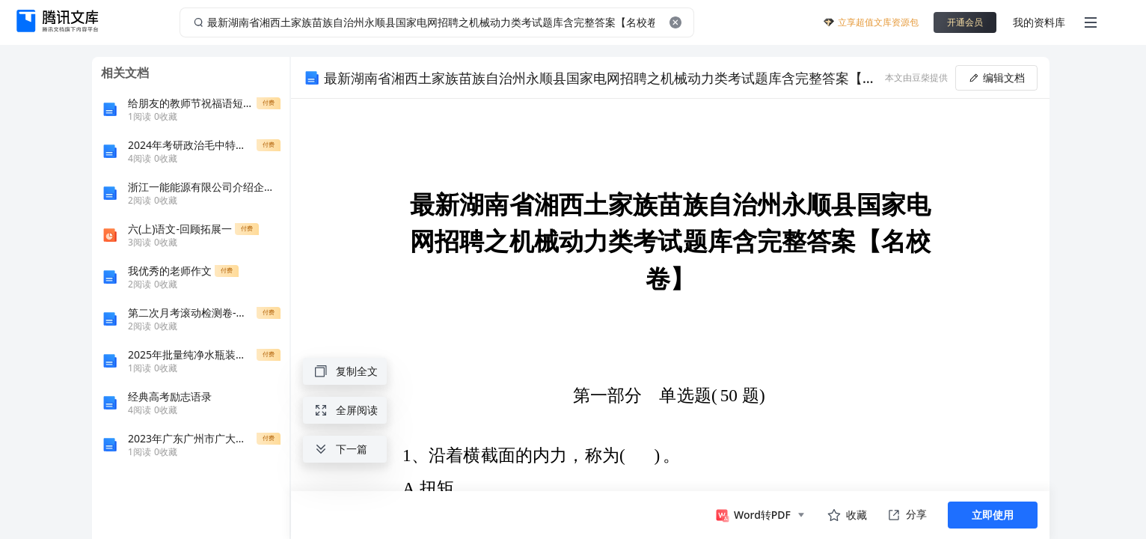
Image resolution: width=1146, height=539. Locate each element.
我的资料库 (1039, 22)
